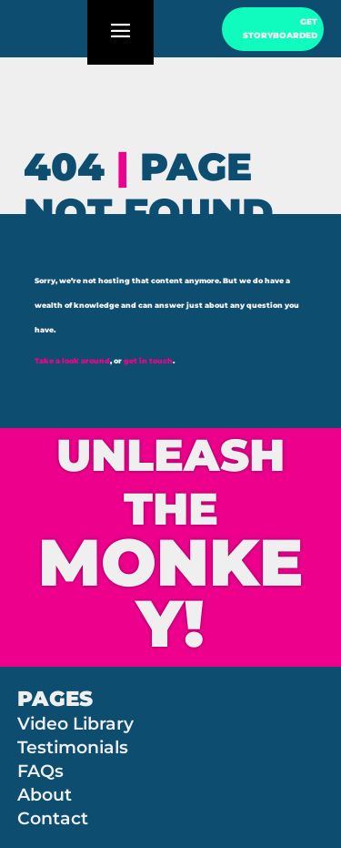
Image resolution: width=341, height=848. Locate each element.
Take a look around (72, 361)
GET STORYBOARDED (280, 28)
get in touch (148, 361)
